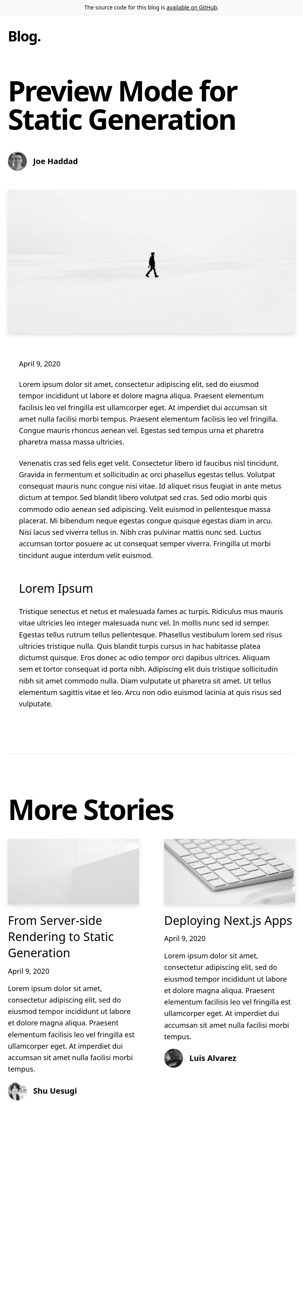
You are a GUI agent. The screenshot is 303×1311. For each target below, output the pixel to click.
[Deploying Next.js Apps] (229, 871)
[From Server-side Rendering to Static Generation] (73, 871)
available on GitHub (191, 7)
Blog (22, 36)
